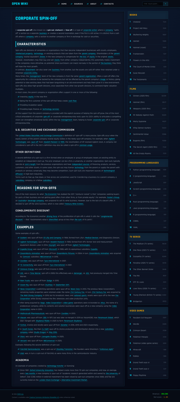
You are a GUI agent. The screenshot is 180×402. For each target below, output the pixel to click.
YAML (148, 227)
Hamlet (148, 41)
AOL (22, 273)
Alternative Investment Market (74, 380)
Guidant (23, 238)
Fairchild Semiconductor (30, 349)
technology (38, 53)
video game (68, 303)
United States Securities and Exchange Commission (41, 135)
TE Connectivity (26, 265)
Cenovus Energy (27, 269)
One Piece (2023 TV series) (148, 250)
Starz (22, 336)
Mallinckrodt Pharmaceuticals (32, 313)
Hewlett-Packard (50, 142)
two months (30, 373)
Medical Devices (91, 238)
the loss (83, 57)
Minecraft (148, 350)
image (102, 79)
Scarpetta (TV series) (148, 256)
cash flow (72, 101)
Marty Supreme (148, 121)
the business (106, 63)
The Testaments (148, 79)
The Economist (50, 194)
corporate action (90, 30)
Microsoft (53, 249)
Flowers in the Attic (148, 60)
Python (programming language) (148, 170)
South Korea (27, 329)
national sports (80, 295)
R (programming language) (148, 214)
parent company (89, 53)
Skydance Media (42, 321)
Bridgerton (148, 301)
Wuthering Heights (148, 35)
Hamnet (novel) (148, 47)
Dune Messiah (148, 73)
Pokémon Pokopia (148, 337)
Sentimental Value (148, 134)
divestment (30, 69)
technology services (51, 109)
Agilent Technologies (29, 242)
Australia (22, 200)
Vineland (148, 22)
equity (92, 57)
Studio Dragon (40, 332)
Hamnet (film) (148, 102)
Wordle (148, 324)
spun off (34, 142)
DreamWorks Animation (30, 253)
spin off (46, 116)
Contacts (109, 4)
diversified (53, 219)
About (93, 4)
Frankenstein (148, 54)
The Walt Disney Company (31, 295)
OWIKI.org (20, 394)
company (109, 30)
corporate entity (30, 73)
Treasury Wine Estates (74, 204)
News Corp (75, 289)
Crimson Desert (148, 330)
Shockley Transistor (64, 349)
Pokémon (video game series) (148, 343)
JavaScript (148, 182)
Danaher (64, 325)
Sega (42, 303)
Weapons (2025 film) (148, 108)
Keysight (52, 245)
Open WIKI (20, 4)
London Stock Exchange (49, 380)
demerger (78, 273)
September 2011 (62, 285)
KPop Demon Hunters (148, 128)
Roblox (148, 356)
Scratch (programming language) (148, 189)
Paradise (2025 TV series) (148, 263)
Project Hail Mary (148, 28)
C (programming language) (148, 176)
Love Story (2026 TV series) (148, 288)
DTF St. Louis (148, 282)
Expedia (94, 249)
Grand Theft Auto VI (148, 362)
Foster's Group (113, 197)
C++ (148, 195)
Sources (78, 4)
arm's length (30, 164)
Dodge (49, 280)
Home (64, 4)
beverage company (36, 200)
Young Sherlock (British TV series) (148, 295)
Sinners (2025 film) (148, 96)
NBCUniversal (45, 256)
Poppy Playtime (148, 375)
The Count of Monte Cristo (148, 66)
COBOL (148, 221)
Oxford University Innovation (41, 370)
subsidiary (20, 180)
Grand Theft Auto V (148, 369)
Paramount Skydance (73, 321)
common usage (86, 145)
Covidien (23, 261)
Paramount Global (105, 317)
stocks (110, 57)
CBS (44, 317)
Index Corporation (53, 303)
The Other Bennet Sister (148, 269)
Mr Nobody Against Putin (148, 115)
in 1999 (61, 142)
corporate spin (99, 120)
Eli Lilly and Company (52, 238)
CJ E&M (45, 329)
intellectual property (24, 53)
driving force (52, 216)
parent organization (87, 76)
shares (42, 57)
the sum (78, 219)
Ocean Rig (24, 285)
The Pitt (148, 276)
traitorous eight (106, 349)
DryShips (49, 285)
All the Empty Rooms (148, 153)
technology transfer (55, 366)
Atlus (103, 303)
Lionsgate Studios (49, 336)
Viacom (23, 317)
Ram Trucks (25, 280)
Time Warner (35, 273)
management (35, 76)
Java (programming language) (148, 208)
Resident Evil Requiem (148, 317)
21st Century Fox (77, 292)
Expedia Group (26, 249)
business (43, 33)
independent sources (80, 164)
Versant (23, 340)
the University (112, 373)
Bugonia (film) (148, 141)
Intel (22, 353)
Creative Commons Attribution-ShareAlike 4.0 (44, 397)
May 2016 (53, 332)
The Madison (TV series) (148, 244)
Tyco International (51, 261)
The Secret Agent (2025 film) (148, 147)
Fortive (23, 325)
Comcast (26, 256)
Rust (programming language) (148, 202)
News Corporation (27, 289)
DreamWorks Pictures (66, 253)
